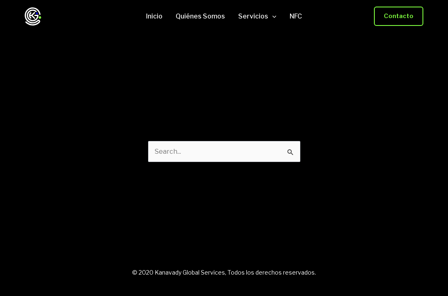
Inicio (154, 16)
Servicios (257, 16)
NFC (296, 16)
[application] (272, 16)
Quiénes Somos (200, 16)
